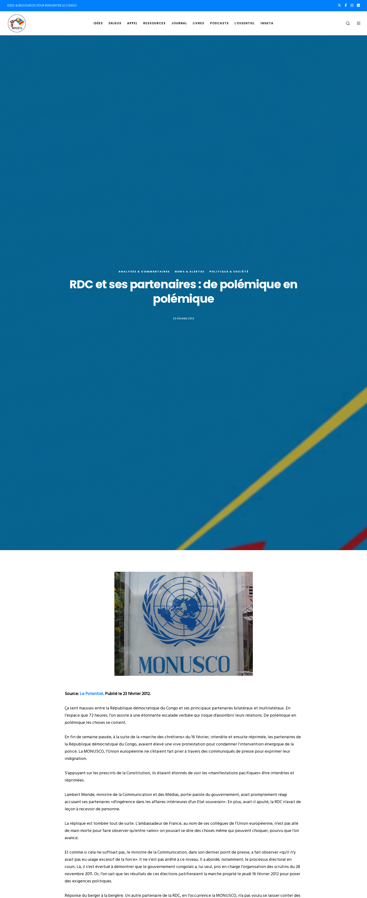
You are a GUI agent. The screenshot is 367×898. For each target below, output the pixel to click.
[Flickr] (358, 5)
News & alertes (190, 271)
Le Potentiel (91, 693)
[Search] (344, 23)
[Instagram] (351, 5)
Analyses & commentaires (144, 271)
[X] (339, 5)
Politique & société (229, 271)
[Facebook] (346, 5)
